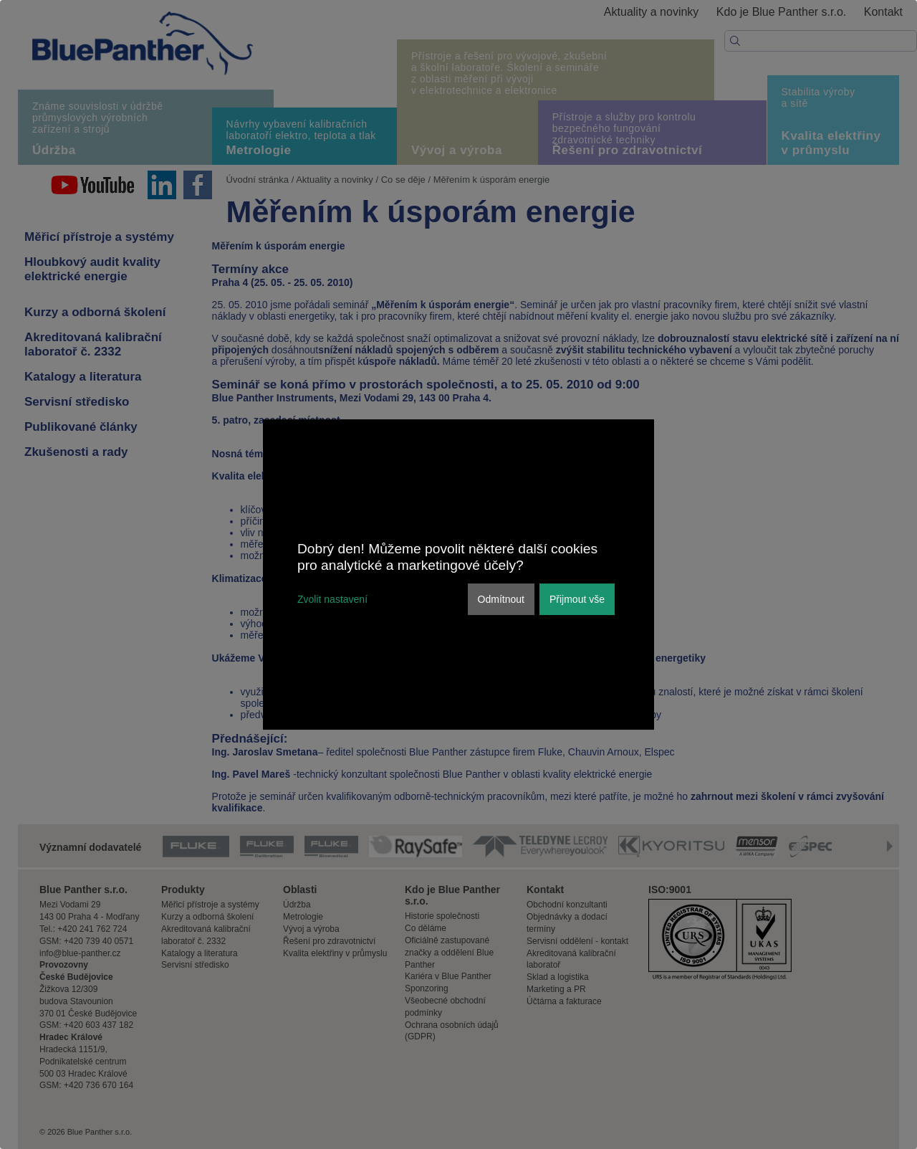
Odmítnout (501, 599)
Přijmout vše (577, 599)
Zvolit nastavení (332, 599)
